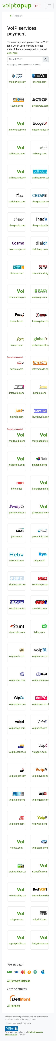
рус (37, 5)
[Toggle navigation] (49, 6)
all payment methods (18, 981)
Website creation (11, 1035)
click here (12, 53)
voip (17, 5)
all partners (13, 1005)
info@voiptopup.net (35, 1032)
